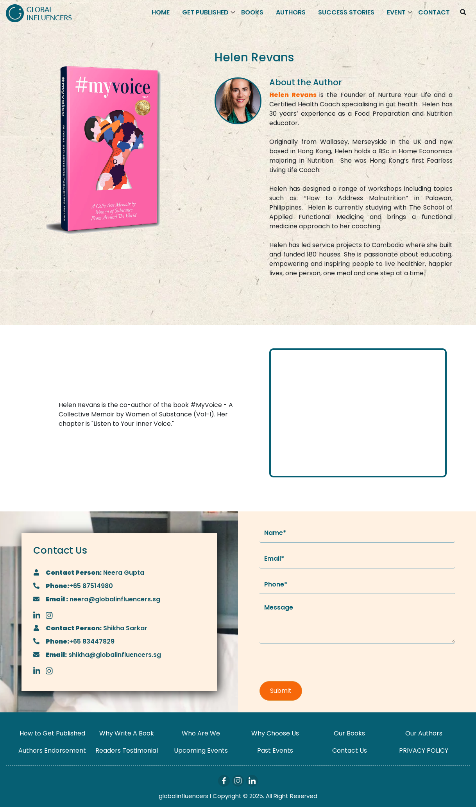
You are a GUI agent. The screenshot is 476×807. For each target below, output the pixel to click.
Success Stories (346, 12)
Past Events (275, 750)
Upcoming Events (201, 750)
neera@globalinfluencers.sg (114, 599)
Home (161, 12)
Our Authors (423, 733)
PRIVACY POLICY (423, 750)
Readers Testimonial (126, 750)
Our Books (349, 733)
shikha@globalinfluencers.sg (114, 654)
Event (396, 12)
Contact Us (349, 750)
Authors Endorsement (52, 750)
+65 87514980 (91, 585)
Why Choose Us (275, 733)
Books (252, 12)
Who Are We (201, 733)
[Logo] (39, 13)
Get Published (205, 12)
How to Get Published (52, 733)
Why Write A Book (126, 733)
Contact (434, 12)
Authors (291, 12)
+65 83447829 (92, 641)
